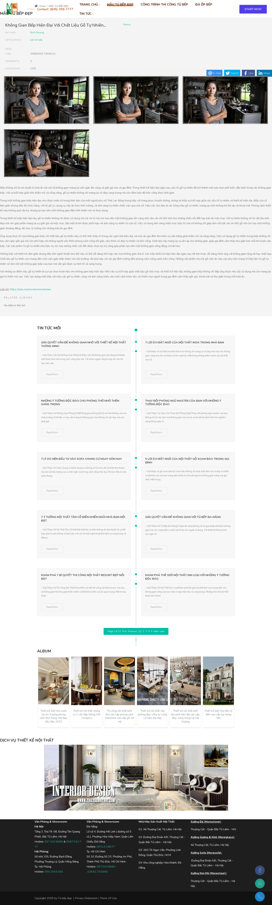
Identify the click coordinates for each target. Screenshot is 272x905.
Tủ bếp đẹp (65, 898)
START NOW (253, 9)
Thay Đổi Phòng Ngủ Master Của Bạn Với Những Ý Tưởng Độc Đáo (183, 402)
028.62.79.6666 (97, 872)
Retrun (127, 24)
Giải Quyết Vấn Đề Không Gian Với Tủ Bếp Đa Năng (183, 517)
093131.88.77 (106, 847)
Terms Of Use (108, 898)
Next (156, 631)
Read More (52, 374)
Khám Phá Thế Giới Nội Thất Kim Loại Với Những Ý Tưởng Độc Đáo (187, 577)
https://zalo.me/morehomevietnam (30, 289)
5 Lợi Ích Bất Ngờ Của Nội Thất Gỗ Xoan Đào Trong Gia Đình (187, 460)
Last (162, 631)
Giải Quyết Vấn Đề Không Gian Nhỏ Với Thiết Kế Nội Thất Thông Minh (83, 344)
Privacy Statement (86, 898)
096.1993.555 (54, 872)
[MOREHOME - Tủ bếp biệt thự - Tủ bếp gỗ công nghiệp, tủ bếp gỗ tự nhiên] (12, 9)
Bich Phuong (37, 32)
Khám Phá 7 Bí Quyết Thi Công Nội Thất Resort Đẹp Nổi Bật (82, 577)
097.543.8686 (54, 842)
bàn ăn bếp (36, 39)
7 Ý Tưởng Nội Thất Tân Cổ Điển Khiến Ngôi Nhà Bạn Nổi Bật (83, 519)
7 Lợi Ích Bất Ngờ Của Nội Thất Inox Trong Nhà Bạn (184, 342)
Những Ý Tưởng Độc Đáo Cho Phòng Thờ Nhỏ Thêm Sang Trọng (80, 402)
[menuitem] (89, 4)
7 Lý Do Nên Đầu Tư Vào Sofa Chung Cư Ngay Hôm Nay (81, 459)
